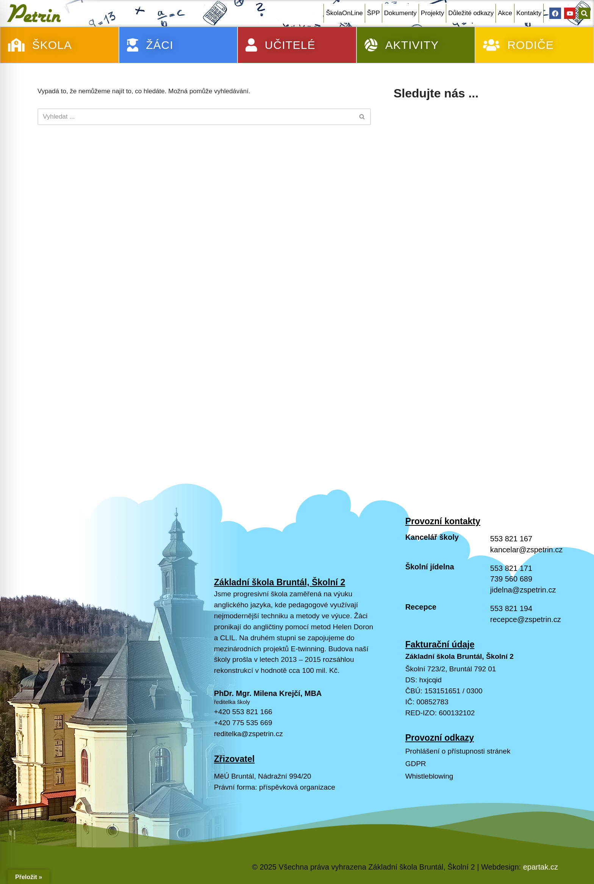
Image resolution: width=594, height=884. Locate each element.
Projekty (432, 13)
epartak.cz (540, 867)
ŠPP (373, 13)
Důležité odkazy (471, 13)
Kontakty (528, 13)
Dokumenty (400, 13)
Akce (505, 13)
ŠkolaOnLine (344, 13)
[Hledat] (196, 116)
